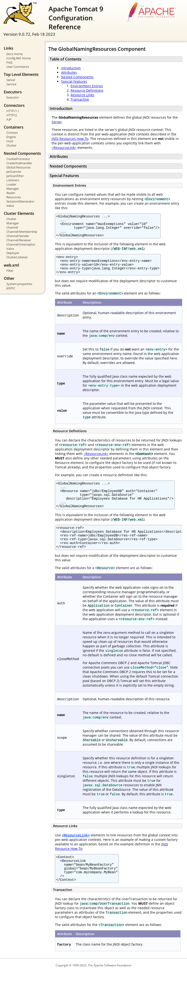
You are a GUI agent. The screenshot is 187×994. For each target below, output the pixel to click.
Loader (11, 184)
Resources (13, 197)
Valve (10, 205)
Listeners (12, 180)
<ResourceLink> (64, 147)
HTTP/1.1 (12, 111)
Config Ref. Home (18, 58)
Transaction (80, 99)
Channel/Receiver (18, 240)
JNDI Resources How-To (70, 138)
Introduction (71, 68)
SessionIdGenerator (20, 201)
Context (12, 132)
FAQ (9, 62)
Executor (12, 97)
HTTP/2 (11, 115)
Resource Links (82, 95)
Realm (10, 193)
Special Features (74, 81)
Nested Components (77, 77)
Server (10, 80)
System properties (19, 284)
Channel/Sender (17, 236)
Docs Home (14, 54)
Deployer (12, 253)
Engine (11, 137)
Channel (12, 227)
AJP (8, 119)
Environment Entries (87, 86)
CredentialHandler (19, 163)
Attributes (69, 72)
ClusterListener (17, 257)
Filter (9, 270)
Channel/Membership (21, 231)
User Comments (17, 67)
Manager (12, 188)
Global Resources (18, 167)
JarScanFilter (15, 176)
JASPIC (10, 288)
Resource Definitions (87, 90)
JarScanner (13, 171)
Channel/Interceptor (20, 244)
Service (11, 84)
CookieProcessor (18, 159)
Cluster (11, 145)
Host (9, 141)
